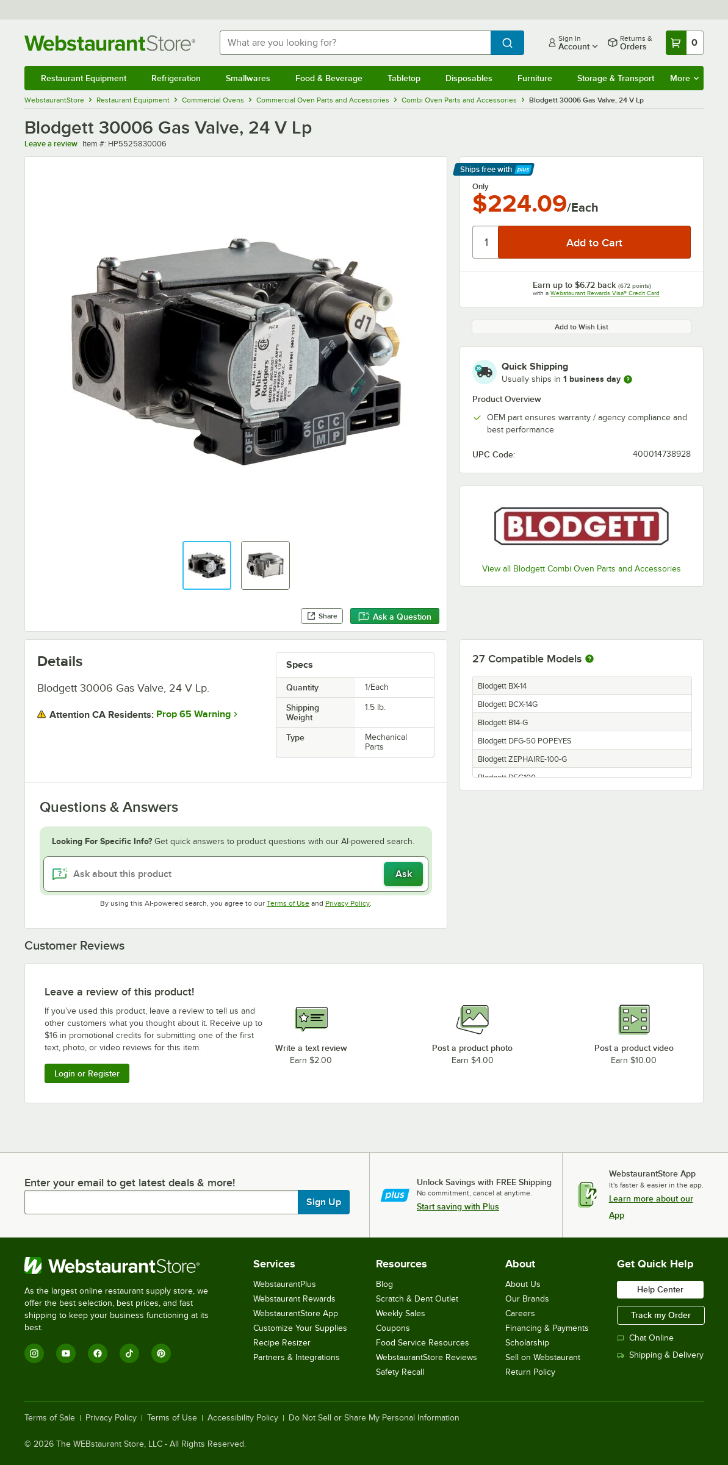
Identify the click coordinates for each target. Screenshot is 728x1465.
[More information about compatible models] (589, 659)
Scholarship (527, 1342)
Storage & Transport (615, 78)
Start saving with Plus (458, 1206)
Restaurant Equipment (83, 78)
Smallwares (248, 78)
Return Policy (530, 1372)
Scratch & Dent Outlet (417, 1298)
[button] (206, 565)
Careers (520, 1313)
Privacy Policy (347, 903)
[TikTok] (129, 1353)
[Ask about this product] (236, 874)
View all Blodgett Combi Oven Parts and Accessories (581, 568)
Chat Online (645, 1337)
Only (480, 186)
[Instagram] (34, 1353)
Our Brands (527, 1298)
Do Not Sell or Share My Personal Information (374, 1418)
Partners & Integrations (296, 1357)
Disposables (468, 78)
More (684, 78)
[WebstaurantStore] (124, 1265)
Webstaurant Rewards (294, 1298)
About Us (523, 1284)
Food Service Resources (422, 1342)
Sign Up (323, 1202)
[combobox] (355, 42)
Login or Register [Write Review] (87, 1073)
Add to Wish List (581, 327)
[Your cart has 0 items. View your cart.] (685, 42)
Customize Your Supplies (300, 1328)
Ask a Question (394, 616)
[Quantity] (486, 242)
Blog (384, 1284)
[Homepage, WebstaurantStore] (112, 43)
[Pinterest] (161, 1353)
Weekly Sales (400, 1313)
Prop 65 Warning (193, 714)
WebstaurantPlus (284, 1284)
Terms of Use (288, 903)
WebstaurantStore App (295, 1313)
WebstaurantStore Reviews (426, 1357)
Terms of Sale (49, 1418)
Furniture (534, 78)
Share (321, 616)
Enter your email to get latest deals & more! (129, 1183)
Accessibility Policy (242, 1418)
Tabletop (403, 78)
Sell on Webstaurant (542, 1357)
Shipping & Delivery (660, 1354)
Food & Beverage (328, 78)
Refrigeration (176, 78)
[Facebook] (97, 1353)
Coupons (393, 1328)
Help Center (660, 1289)
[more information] (628, 379)
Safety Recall (400, 1372)
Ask (403, 874)
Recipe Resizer (282, 1342)
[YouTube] (66, 1353)
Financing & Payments (547, 1328)
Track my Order (661, 1315)
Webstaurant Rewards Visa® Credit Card (605, 293)
